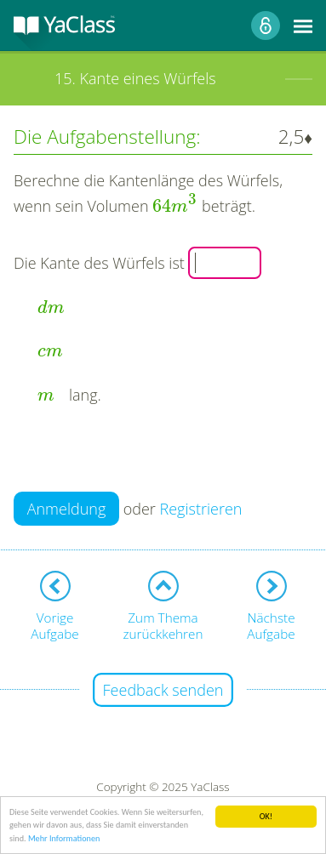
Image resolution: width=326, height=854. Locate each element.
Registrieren (201, 508)
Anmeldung (66, 508)
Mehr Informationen (64, 839)
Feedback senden (163, 690)
